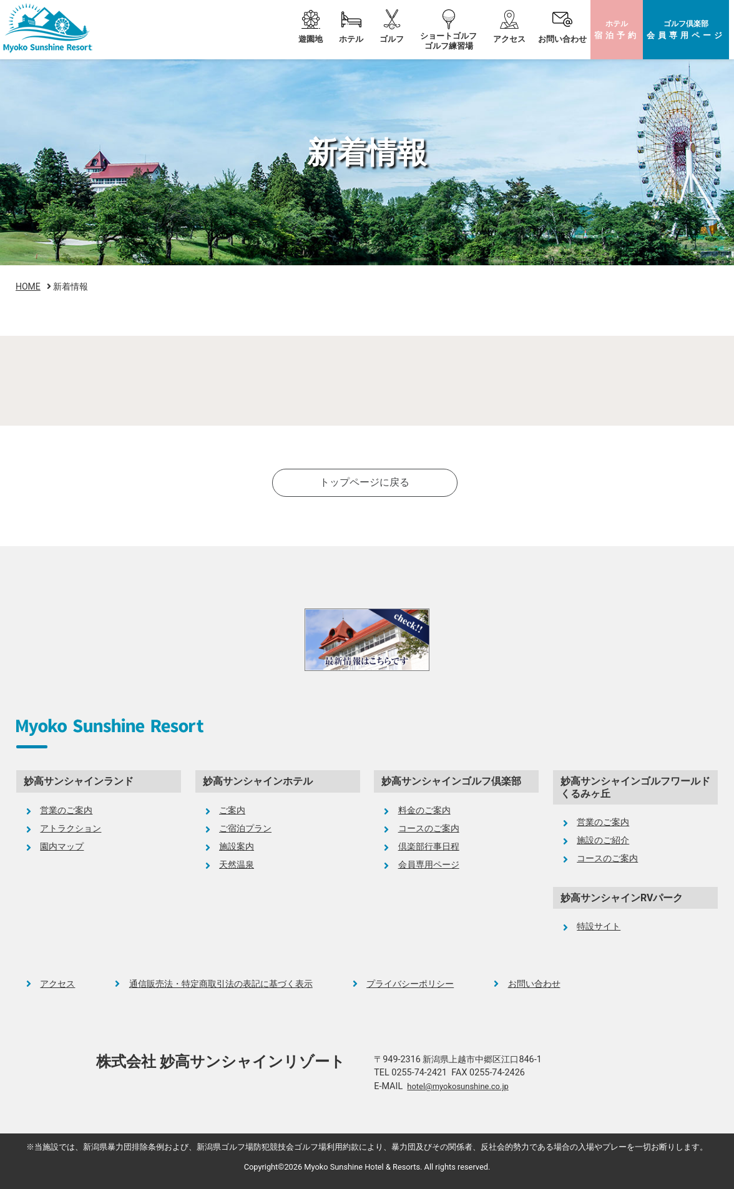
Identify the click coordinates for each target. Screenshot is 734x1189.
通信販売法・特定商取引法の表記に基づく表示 (221, 984)
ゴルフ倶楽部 (686, 29)
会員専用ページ (428, 864)
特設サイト (598, 926)
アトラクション (70, 828)
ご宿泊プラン (245, 828)
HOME (28, 286)
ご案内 (232, 810)
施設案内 (236, 846)
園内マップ (62, 846)
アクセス (509, 39)
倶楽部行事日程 (428, 846)
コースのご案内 (428, 828)
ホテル (616, 29)
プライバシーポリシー (410, 984)
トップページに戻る (364, 482)
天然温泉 (236, 864)
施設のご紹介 (603, 840)
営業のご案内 (66, 810)
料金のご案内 (424, 810)
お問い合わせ (562, 39)
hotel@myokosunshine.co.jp (457, 1086)
